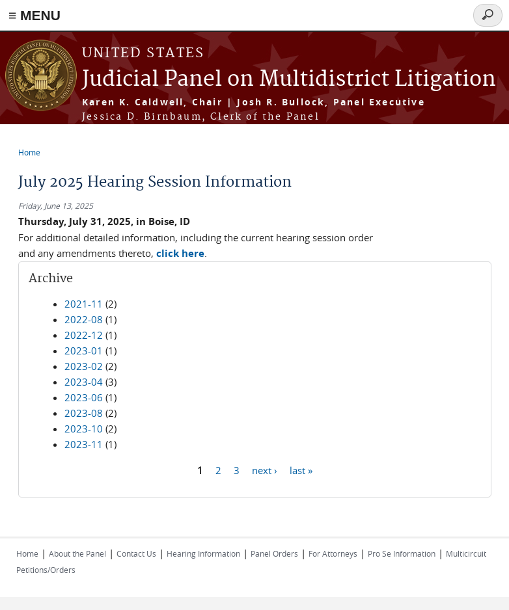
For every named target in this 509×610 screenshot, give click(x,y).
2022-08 (83, 319)
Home (29, 152)
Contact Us (136, 553)
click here (180, 253)
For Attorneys (333, 553)
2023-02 (83, 366)
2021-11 (83, 303)
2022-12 (83, 334)
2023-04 (83, 381)
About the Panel (77, 553)
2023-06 (83, 397)
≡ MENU (34, 15)
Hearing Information (203, 553)
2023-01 (83, 350)
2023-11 (83, 444)
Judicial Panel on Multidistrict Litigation (289, 79)
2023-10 (83, 428)
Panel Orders (274, 553)
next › (264, 469)
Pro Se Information (401, 553)
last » (301, 469)
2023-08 (83, 412)
